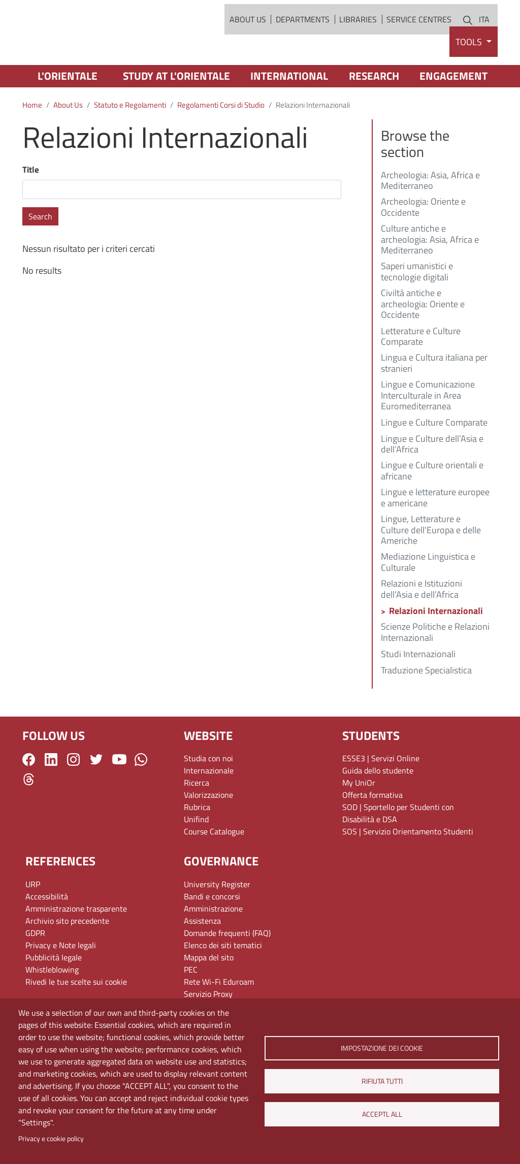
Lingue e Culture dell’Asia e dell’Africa (432, 482)
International (289, 114)
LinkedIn (51, 797)
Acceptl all (382, 1114)
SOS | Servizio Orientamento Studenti (407, 869)
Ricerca (196, 821)
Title (30, 207)
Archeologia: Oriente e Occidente (423, 245)
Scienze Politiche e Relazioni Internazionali (435, 670)
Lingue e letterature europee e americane (435, 536)
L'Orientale (68, 114)
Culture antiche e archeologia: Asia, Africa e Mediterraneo (430, 278)
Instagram (73, 797)
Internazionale (209, 808)
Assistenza (202, 958)
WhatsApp (141, 797)
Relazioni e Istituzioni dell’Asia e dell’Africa (421, 627)
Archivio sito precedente (67, 958)
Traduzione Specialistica (426, 708)
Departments (303, 38)
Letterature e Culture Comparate (421, 374)
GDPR (35, 970)
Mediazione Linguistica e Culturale (428, 600)
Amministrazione (213, 946)
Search (40, 254)
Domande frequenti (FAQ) (227, 970)
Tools (470, 79)
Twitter (96, 797)
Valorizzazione (208, 833)
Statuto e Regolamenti (130, 143)
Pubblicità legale (53, 995)
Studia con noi (208, 796)
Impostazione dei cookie (382, 1048)
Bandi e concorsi (212, 934)
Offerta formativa (372, 833)
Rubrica (197, 845)
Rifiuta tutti (381, 1081)
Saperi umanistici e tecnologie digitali (417, 310)
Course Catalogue (214, 869)
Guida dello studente (377, 808)
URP (32, 922)
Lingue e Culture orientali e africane (432, 509)
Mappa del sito (209, 995)
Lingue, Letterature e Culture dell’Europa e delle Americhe (431, 568)
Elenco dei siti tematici (223, 983)
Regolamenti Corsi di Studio (221, 143)
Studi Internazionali (418, 692)
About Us (248, 38)
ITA (484, 38)
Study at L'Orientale (176, 114)
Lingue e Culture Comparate (434, 461)
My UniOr (358, 821)
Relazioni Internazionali (436, 649)
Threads (28, 817)
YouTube (119, 797)
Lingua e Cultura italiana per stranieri (434, 401)
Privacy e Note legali (60, 983)
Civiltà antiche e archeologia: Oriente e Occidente (423, 343)
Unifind (196, 857)
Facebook (28, 797)
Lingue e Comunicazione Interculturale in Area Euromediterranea (428, 433)
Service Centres (418, 38)
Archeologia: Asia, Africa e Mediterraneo (430, 219)
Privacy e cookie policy (51, 1139)
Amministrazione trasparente (76, 946)
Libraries (358, 38)
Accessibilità (46, 934)
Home (32, 143)
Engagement (453, 114)
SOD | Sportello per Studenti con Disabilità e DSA (398, 851)
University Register (217, 922)
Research (374, 114)
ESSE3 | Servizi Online (380, 796)
